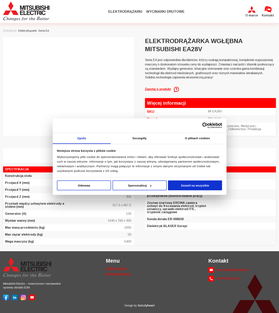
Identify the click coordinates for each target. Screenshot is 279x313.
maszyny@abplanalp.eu (232, 269)
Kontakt (268, 15)
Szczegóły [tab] (139, 138)
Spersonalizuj (139, 185)
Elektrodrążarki (125, 12)
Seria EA (43, 30)
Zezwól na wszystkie (195, 185)
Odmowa (84, 185)
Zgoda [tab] (81, 138)
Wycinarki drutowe (165, 12)
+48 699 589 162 (227, 278)
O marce (251, 15)
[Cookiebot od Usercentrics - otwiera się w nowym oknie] (205, 125)
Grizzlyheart (146, 305)
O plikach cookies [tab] (197, 138)
